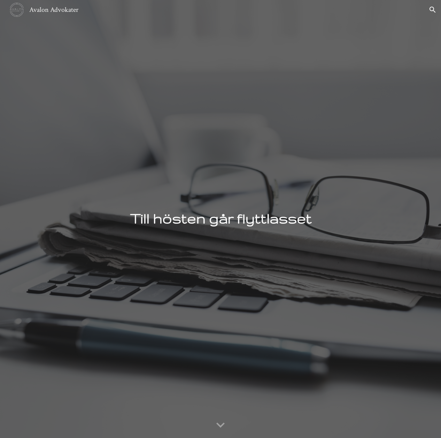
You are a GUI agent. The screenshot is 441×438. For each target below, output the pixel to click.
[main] (220, 219)
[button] (432, 9)
